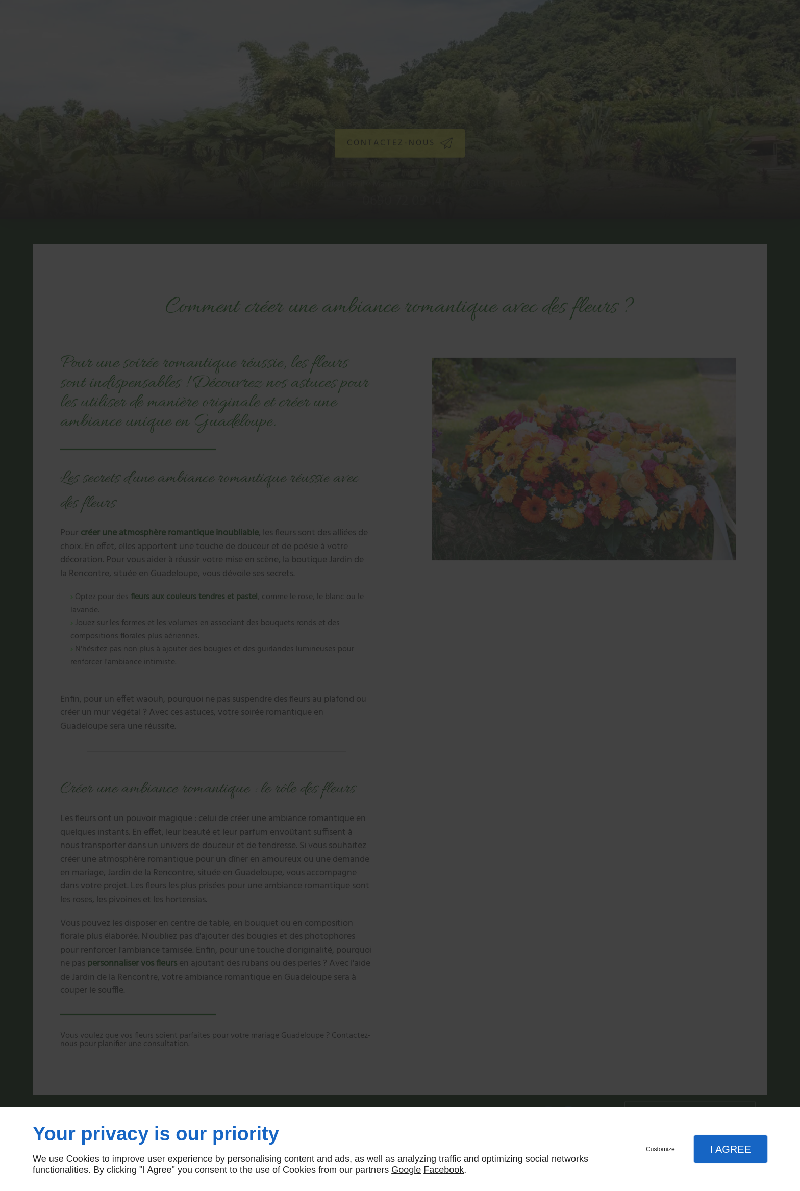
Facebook (443, 1169)
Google (406, 1169)
